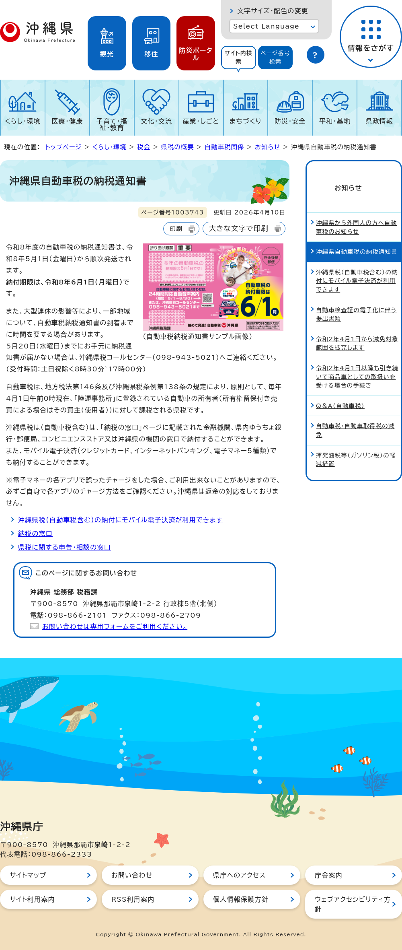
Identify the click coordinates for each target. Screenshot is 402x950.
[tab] (238, 57)
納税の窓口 (35, 533)
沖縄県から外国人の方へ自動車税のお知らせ (356, 215)
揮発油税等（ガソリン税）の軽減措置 (356, 448)
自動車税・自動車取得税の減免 (355, 419)
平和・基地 (335, 121)
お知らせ (268, 147)
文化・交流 (156, 121)
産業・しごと (201, 121)
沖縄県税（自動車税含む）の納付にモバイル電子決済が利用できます (120, 520)
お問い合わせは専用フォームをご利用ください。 (114, 626)
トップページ (63, 147)
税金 (143, 147)
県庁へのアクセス (239, 875)
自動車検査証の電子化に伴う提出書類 (356, 303)
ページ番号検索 (275, 57)
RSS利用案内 (132, 899)
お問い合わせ (131, 875)
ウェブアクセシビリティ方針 (353, 904)
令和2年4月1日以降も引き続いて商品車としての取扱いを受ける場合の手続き (357, 365)
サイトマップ (28, 875)
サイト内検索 (238, 57)
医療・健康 (67, 121)
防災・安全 (290, 121)
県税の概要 (177, 147)
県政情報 (379, 121)
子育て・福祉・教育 (112, 124)
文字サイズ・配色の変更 (272, 11)
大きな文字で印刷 (239, 228)
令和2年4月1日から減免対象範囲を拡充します (357, 332)
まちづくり (246, 121)
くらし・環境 (23, 121)
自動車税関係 (224, 147)
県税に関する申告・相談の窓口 (64, 547)
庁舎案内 (329, 875)
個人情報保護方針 (241, 899)
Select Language (266, 26)
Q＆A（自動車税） (340, 395)
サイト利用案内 (32, 899)
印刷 (176, 229)
